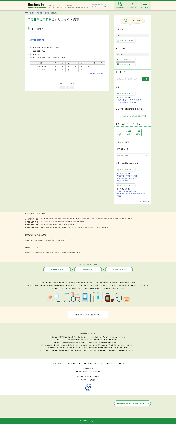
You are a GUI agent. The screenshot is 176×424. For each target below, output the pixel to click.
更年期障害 (121, 194)
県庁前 (55, 224)
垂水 (71, 219)
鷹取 (53, 219)
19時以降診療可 (122, 102)
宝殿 (109, 219)
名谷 (54, 222)
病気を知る (88, 270)
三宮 (46, 224)
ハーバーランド (75, 227)
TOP (26, 13)
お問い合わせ (111, 363)
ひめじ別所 (117, 219)
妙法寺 (51, 222)
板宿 (46, 222)
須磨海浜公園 (59, 219)
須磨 (64, 219)
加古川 (106, 219)
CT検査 (128, 176)
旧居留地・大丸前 (93, 227)
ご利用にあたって (57, 363)
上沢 (69, 224)
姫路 (126, 219)
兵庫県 (32, 13)
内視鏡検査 (121, 176)
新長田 (49, 219)
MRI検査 (134, 176)
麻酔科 (47, 13)
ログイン (84, 380)
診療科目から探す (125, 40)
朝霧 (77, 219)
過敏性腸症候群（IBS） (130, 191)
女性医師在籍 (121, 100)
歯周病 (127, 194)
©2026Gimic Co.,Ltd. (88, 421)
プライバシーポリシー (73, 363)
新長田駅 (39, 13)
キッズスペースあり (134, 100)
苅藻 (55, 227)
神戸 (42, 219)
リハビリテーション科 (45, 240)
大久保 (89, 219)
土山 (96, 219)
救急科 (64, 240)
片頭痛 (119, 196)
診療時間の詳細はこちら (97, 74)
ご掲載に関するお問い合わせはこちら (88, 315)
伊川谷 (73, 222)
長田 (72, 224)
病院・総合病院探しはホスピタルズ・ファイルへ (100, 6)
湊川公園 (64, 224)
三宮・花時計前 (104, 227)
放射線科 (54, 240)
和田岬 (47, 227)
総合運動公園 (60, 222)
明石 (80, 219)
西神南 (77, 222)
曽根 (112, 219)
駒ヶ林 (52, 227)
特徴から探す (123, 94)
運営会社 (121, 363)
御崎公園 (60, 227)
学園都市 (67, 222)
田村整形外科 (36, 39)
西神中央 (82, 222)
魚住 (92, 219)
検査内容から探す (125, 170)
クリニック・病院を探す (119, 270)
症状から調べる (57, 270)
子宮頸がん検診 (122, 181)
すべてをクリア (143, 25)
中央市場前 (66, 227)
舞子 (74, 219)
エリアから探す (124, 60)
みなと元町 (84, 227)
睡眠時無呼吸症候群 (138, 194)
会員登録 (92, 380)
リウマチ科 (34, 240)
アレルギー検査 (122, 178)
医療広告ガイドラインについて (94, 363)
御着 (123, 219)
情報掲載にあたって (82, 372)
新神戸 (51, 224)
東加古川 (100, 219)
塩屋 (68, 219)
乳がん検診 (132, 178)
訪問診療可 (133, 102)
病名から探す (123, 185)
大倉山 (60, 224)
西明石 (84, 219)
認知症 (119, 191)
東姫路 (130, 219)
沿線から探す (123, 64)
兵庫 (45, 219)
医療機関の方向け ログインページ (132, 403)
